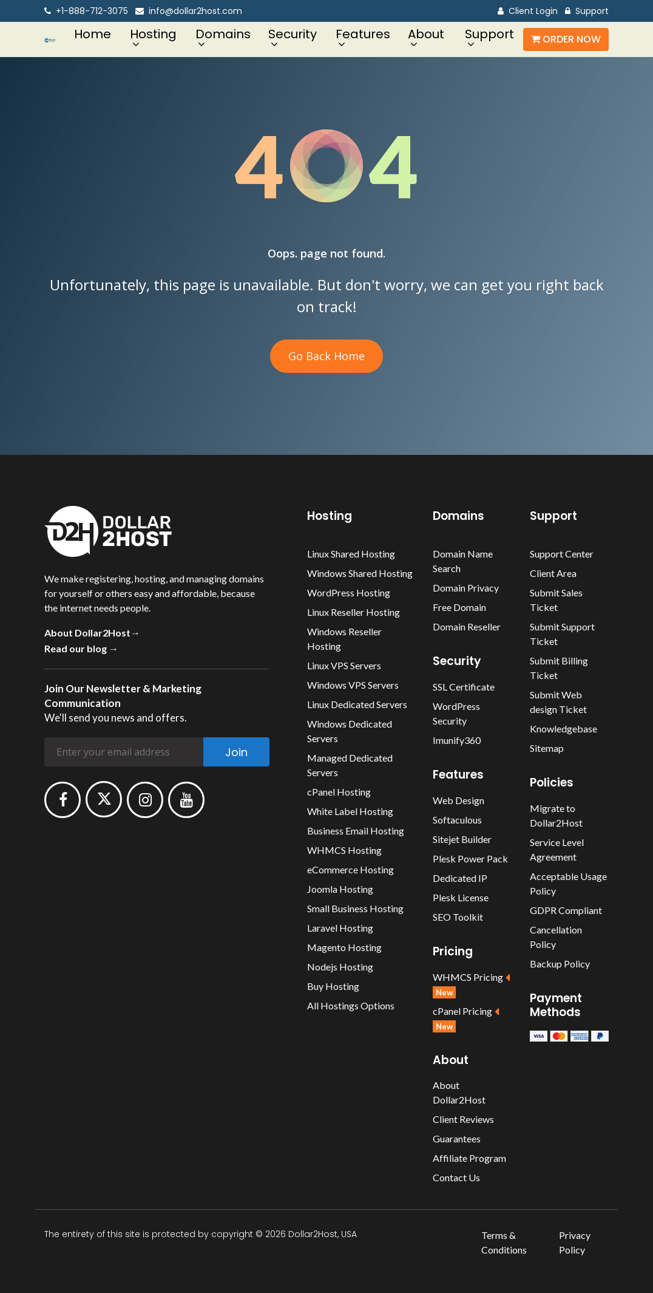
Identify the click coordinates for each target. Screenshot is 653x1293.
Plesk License (461, 897)
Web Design (458, 800)
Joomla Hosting (340, 889)
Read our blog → (81, 648)
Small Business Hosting (355, 908)
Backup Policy (560, 963)
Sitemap (547, 748)
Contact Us (456, 1177)
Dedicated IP (460, 878)
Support (587, 11)
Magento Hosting (344, 947)
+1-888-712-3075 (86, 11)
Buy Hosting (333, 986)
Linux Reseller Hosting (353, 612)
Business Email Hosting (355, 830)
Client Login (528, 11)
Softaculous (457, 819)
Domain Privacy (466, 587)
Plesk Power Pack (470, 858)
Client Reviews (463, 1119)
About (426, 34)
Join (236, 752)
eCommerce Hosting (350, 869)
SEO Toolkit (458, 917)
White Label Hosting (350, 811)
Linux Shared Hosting (351, 553)
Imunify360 (457, 740)
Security (292, 34)
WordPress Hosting (348, 592)
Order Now (566, 39)
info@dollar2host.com (188, 11)
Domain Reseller (467, 626)
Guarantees (457, 1138)
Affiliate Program (469, 1158)
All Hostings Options (350, 1005)
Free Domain (459, 607)
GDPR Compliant (566, 910)
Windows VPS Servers (353, 685)
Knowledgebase (563, 728)
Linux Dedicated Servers (357, 704)
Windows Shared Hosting (360, 573)
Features (363, 34)
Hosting (153, 34)
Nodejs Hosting (340, 966)
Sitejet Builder (462, 839)
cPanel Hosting (339, 791)
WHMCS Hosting (344, 850)
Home (92, 34)
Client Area (553, 573)
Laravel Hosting (340, 927)
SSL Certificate (464, 686)
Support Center (562, 553)
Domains (223, 34)
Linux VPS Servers (344, 665)
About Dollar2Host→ (92, 632)
